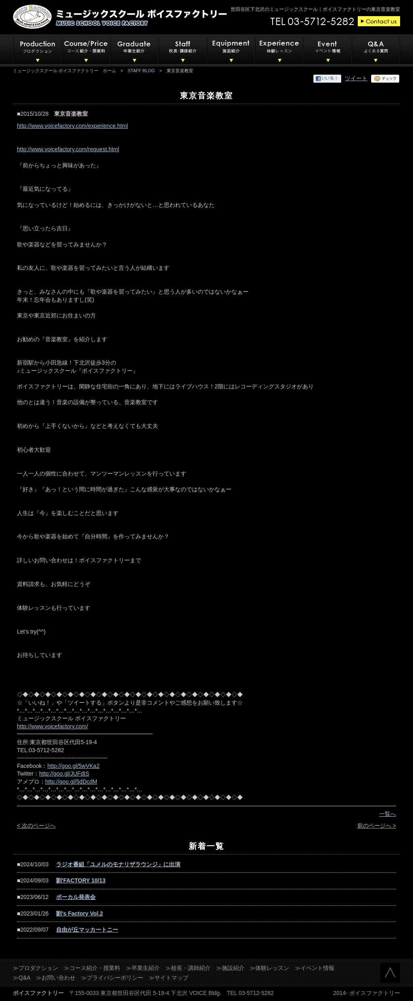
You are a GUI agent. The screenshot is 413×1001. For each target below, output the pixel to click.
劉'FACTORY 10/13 (80, 880)
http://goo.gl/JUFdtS (64, 773)
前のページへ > (376, 825)
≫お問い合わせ (55, 977)
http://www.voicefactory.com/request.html (68, 149)
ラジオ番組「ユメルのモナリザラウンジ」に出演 (118, 864)
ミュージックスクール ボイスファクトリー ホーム (64, 70)
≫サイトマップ (168, 977)
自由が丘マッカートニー (87, 929)
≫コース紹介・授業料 (92, 968)
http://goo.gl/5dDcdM (71, 781)
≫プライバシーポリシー (112, 977)
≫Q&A (22, 977)
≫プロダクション (35, 968)
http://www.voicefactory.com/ (52, 726)
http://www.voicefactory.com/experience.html (72, 126)
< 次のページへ (36, 825)
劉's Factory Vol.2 (79, 913)
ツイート (356, 78)
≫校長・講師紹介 (188, 968)
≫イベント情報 (314, 968)
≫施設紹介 (230, 968)
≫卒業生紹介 (143, 968)
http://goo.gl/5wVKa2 (73, 766)
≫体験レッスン (269, 968)
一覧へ (387, 814)
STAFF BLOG (141, 70)
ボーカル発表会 (76, 897)
